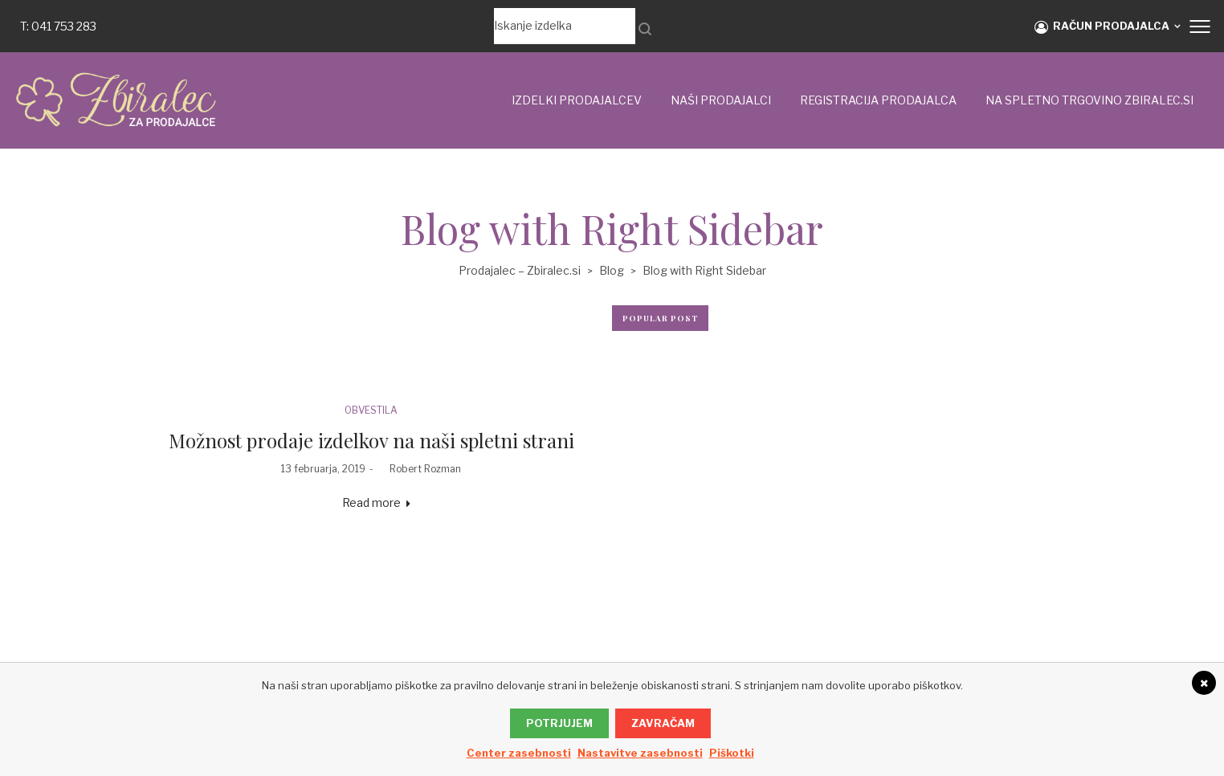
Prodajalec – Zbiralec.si (520, 270)
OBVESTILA (371, 410)
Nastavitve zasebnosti (640, 752)
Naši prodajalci (721, 100)
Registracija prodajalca (878, 100)
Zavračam (663, 723)
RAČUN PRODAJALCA (1101, 26)
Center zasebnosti (519, 752)
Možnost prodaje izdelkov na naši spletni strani (371, 440)
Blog (611, 270)
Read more (371, 502)
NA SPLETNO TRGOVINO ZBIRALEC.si (1089, 100)
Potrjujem (559, 723)
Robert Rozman (419, 469)
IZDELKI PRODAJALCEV (577, 100)
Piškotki (731, 752)
